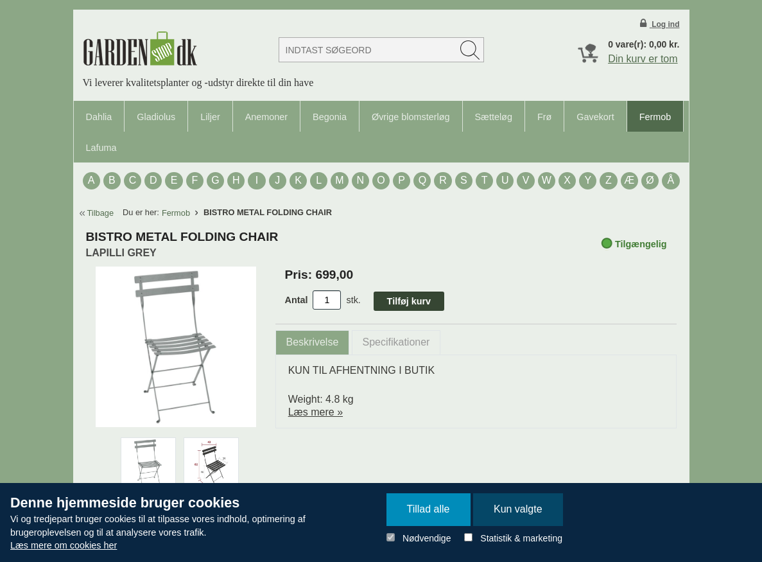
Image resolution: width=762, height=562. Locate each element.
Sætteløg (493, 117)
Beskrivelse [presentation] (312, 342)
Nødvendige (427, 538)
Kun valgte (518, 509)
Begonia (330, 117)
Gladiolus (156, 117)
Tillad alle (428, 509)
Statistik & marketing (521, 538)
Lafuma (101, 148)
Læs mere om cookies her (63, 545)
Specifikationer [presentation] (396, 342)
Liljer (210, 117)
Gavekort (595, 117)
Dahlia (99, 117)
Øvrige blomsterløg (411, 117)
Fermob (655, 117)
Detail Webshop (140, 48)
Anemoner (266, 117)
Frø (544, 117)
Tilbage (100, 213)
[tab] (312, 342)
